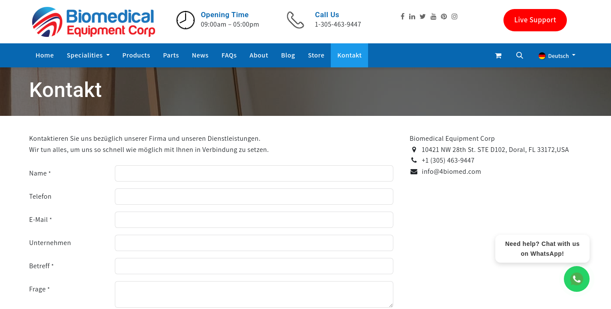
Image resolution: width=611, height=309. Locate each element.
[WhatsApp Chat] (577, 279)
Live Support (535, 19)
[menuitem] (44, 55)
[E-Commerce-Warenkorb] (498, 55)
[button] (520, 55)
